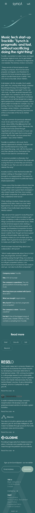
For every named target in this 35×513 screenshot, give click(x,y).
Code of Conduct (13, 506)
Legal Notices (12, 502)
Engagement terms (14, 504)
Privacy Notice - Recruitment (17, 500)
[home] (17, 4)
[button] (6, 4)
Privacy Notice (12, 497)
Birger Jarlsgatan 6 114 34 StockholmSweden (14, 484)
